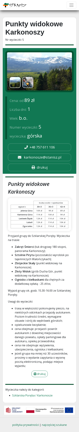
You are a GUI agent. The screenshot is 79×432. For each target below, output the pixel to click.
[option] (15, 82)
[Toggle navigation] (71, 5)
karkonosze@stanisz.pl (39, 157)
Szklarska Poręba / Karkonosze (32, 395)
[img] (39, 71)
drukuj (40, 167)
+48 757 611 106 (39, 147)
